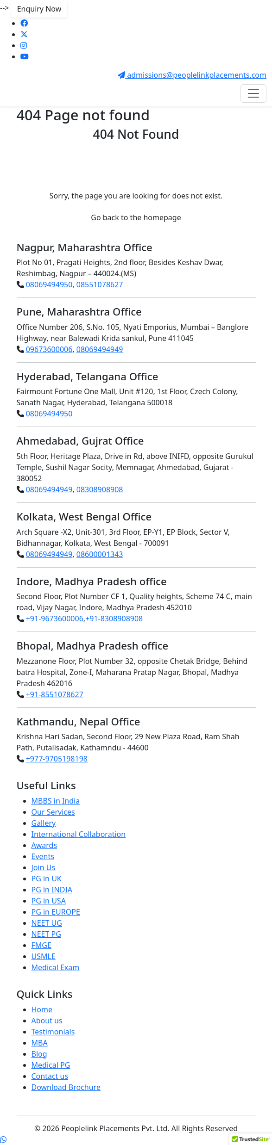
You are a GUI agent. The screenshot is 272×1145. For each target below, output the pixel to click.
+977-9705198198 (57, 759)
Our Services (53, 812)
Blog (39, 1054)
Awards (44, 845)
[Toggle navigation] (253, 93)
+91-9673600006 (54, 618)
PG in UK (47, 878)
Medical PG (51, 1065)
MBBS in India (56, 801)
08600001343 (99, 554)
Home (42, 1009)
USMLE (44, 956)
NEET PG (46, 934)
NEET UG (47, 923)
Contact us (50, 1076)
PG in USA (49, 901)
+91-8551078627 (54, 694)
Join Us (44, 867)
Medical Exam (56, 967)
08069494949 (99, 349)
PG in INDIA (52, 890)
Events (43, 856)
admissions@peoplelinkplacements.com (192, 75)
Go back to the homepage (136, 217)
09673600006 (49, 349)
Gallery (44, 823)
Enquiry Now (39, 9)
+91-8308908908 (114, 618)
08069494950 (49, 284)
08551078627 (99, 284)
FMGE (41, 945)
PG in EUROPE (56, 912)
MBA (40, 1043)
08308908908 (99, 489)
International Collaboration (79, 834)
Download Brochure (66, 1087)
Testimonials (53, 1032)
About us (47, 1020)
